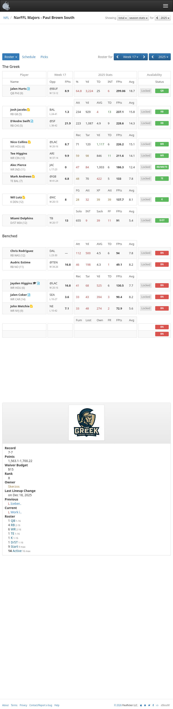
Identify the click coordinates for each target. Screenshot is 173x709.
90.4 (119, 297)
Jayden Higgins (21, 283)
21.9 (68, 123)
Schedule (29, 57)
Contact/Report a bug (41, 705)
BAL (55, 112)
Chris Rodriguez (21, 251)
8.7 (67, 144)
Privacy (23, 705)
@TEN (55, 264)
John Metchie (20, 306)
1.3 (67, 112)
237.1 (120, 112)
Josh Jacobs (18, 110)
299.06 (120, 91)
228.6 (120, 123)
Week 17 (130, 57)
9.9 (67, 156)
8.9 (67, 91)
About (5, 705)
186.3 (120, 167)
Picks (44, 57)
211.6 (120, 156)
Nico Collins (18, 142)
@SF (55, 123)
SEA (55, 297)
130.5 (120, 285)
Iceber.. (16, 503)
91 (118, 220)
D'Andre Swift (20, 121)
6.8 (67, 179)
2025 (165, 18)
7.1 (67, 308)
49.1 (119, 265)
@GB (55, 178)
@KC (55, 199)
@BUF (55, 91)
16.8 (68, 265)
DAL (55, 253)
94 (118, 253)
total (122, 18)
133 (118, 179)
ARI (55, 155)
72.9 (119, 308)
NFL (6, 18)
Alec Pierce (18, 165)
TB (55, 220)
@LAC (55, 144)
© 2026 (118, 705)
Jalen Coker (18, 295)
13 (66, 220)
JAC (55, 167)
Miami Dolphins (21, 218)
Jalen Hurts (18, 89)
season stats (138, 18)
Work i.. (16, 512)
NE (55, 308)
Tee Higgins (18, 153)
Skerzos (14, 486)
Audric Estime (20, 262)
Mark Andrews (21, 176)
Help (57, 705)
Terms (14, 705)
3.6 (67, 297)
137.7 (120, 199)
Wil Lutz (16, 197)
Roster (11, 57)
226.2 (120, 144)
